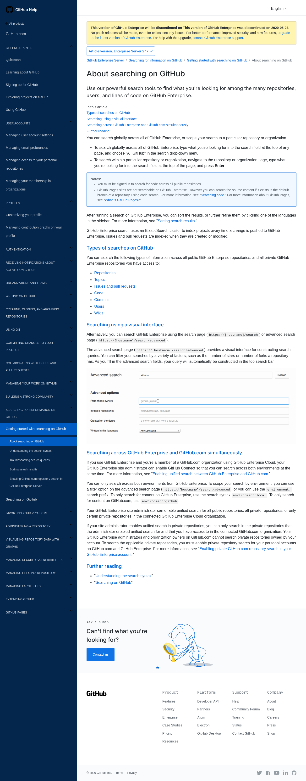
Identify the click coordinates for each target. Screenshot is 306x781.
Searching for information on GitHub (30, 413)
